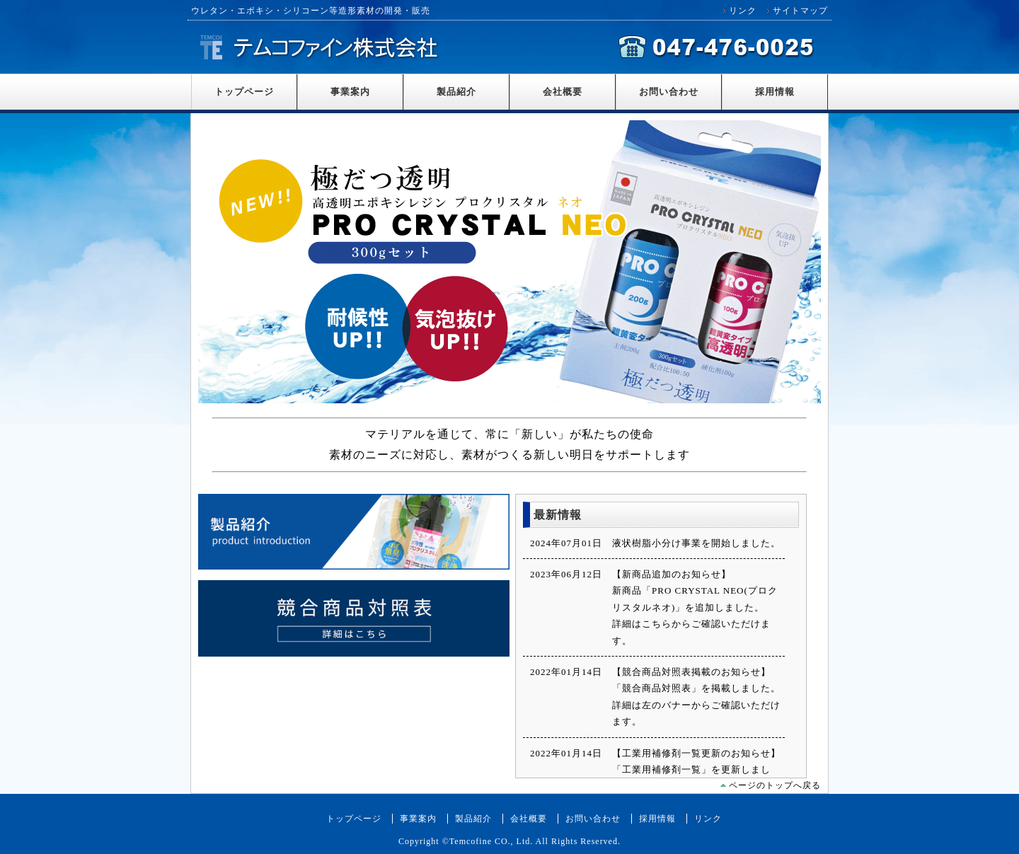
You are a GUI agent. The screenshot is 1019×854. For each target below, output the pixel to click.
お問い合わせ (668, 91)
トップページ (244, 91)
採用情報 (775, 91)
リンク (742, 11)
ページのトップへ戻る (775, 785)
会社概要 (562, 91)
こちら (657, 623)
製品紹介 (456, 91)
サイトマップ (800, 11)
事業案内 (350, 91)
